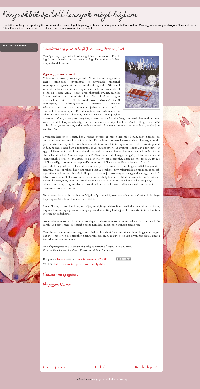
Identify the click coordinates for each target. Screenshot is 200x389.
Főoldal (100, 367)
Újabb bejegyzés (54, 367)
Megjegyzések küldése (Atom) (109, 379)
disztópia (68, 264)
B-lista (58, 264)
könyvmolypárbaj (95, 264)
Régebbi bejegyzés (147, 367)
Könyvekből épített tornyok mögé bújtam (70, 15)
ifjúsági (79, 264)
